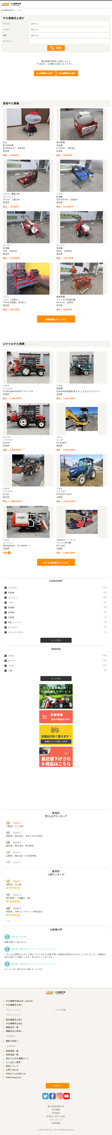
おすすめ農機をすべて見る (56, 563)
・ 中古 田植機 (59, 1010)
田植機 (57, 592)
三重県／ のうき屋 (14, 826)
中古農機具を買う (14, 1005)
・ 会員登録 (9, 1036)
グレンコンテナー (57, 632)
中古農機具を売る (14, 1023)
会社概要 (56, 1109)
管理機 (57, 612)
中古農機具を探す (44, 73)
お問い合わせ (12, 1070)
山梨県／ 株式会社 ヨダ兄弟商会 (22, 856)
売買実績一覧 (12, 1055)
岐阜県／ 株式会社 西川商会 (20, 846)
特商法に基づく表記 (56, 1116)
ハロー (57, 602)
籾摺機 (57, 607)
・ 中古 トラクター (12, 1010)
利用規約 (56, 1113)
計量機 (57, 617)
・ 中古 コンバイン (12, 1015)
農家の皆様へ (12, 1041)
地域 (5, 35)
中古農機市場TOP (7, 10)
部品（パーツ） (57, 622)
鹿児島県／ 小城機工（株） (19, 898)
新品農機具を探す (67, 73)
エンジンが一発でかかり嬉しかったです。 (24, 969)
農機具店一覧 (12, 1027)
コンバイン (57, 597)
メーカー (6, 30)
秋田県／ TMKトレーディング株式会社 (24, 911)
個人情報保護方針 (56, 1106)
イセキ (57, 665)
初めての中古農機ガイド (17, 1058)
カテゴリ (6, 24)
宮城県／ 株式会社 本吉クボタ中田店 (24, 836)
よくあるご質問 (13, 1062)
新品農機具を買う (14, 1020)
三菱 (57, 670)
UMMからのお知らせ (16, 1073)
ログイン (57, 1085)
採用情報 (56, 1123)
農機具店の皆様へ (14, 1031)
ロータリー (57, 627)
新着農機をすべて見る (56, 319)
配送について (12, 1066)
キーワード (7, 41)
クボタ (57, 656)
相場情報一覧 (12, 1051)
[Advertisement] (56, 93)
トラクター (57, 587)
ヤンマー (57, 660)
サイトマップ (56, 1120)
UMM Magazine (13, 1077)
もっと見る (56, 640)
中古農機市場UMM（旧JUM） (20, 1001)
